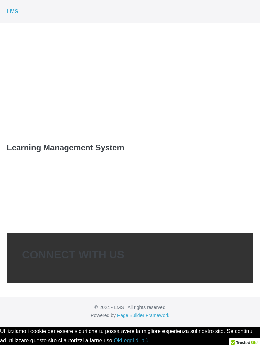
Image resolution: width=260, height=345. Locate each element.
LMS (12, 11)
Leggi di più (135, 340)
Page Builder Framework (143, 315)
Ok (117, 340)
